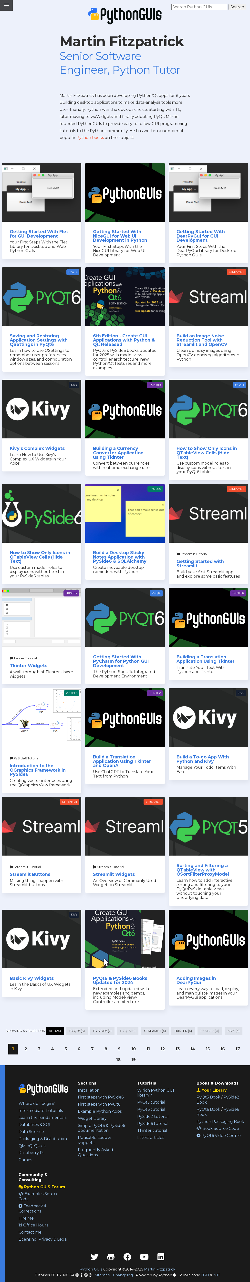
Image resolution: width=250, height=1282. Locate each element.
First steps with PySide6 (101, 1097)
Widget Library (92, 1118)
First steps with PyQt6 (99, 1104)
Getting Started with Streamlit (200, 563)
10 (133, 1049)
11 (148, 1049)
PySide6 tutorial (152, 1123)
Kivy (74, 384)
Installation (89, 1090)
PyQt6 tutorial (151, 1109)
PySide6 (155, 489)
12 (163, 1049)
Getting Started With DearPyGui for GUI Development (201, 236)
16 (222, 1049)
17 (238, 1049)
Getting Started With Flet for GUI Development (39, 234)
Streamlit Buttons (30, 874)
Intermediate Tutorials (41, 1110)
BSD (205, 1275)
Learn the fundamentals (42, 1117)
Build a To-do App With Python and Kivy (203, 759)
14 (192, 1049)
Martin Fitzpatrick (159, 1269)
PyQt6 (72, 272)
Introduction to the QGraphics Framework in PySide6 (38, 770)
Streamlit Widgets (114, 874)
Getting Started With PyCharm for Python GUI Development (121, 661)
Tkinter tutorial (152, 1130)
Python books (90, 137)
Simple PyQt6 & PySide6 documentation (101, 1128)
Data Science (31, 1131)
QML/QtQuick (32, 1146)
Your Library (212, 1090)
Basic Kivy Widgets (32, 978)
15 (208, 1049)
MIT (216, 1275)
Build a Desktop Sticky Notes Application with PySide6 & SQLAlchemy (119, 557)
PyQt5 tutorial (151, 1102)
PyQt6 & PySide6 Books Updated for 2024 (120, 980)
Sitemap (102, 1275)
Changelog (123, 1275)
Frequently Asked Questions (95, 1152)
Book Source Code (218, 1128)
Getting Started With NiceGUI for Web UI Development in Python (120, 236)
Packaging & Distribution (43, 1138)
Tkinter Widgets (28, 665)
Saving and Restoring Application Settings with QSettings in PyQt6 (39, 340)
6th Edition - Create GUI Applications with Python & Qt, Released (124, 340)
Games (25, 1159)
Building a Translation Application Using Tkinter (206, 659)
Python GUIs (91, 1269)
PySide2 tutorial (153, 1116)
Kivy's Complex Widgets (37, 448)
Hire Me (26, 1218)
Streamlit (236, 272)
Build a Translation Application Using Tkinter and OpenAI (122, 761)
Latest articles (150, 1137)
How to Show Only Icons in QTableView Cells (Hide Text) (207, 452)
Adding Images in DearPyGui (196, 980)
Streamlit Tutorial (192, 554)
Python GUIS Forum (42, 1187)
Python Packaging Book (220, 1121)
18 (118, 1059)
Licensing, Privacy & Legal (43, 1239)
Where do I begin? (37, 1103)
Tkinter (155, 384)
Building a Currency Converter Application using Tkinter (118, 452)
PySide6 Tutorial (24, 758)
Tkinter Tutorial (23, 658)
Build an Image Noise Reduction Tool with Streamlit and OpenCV (202, 340)
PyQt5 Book (208, 1097)
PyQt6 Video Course (219, 1135)
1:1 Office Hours (33, 1225)
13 (178, 1049)
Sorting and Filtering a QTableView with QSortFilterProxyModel (203, 870)
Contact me (30, 1232)
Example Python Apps (100, 1111)
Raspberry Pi (31, 1152)
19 (133, 1059)
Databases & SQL (35, 1124)
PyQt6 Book (208, 1109)
